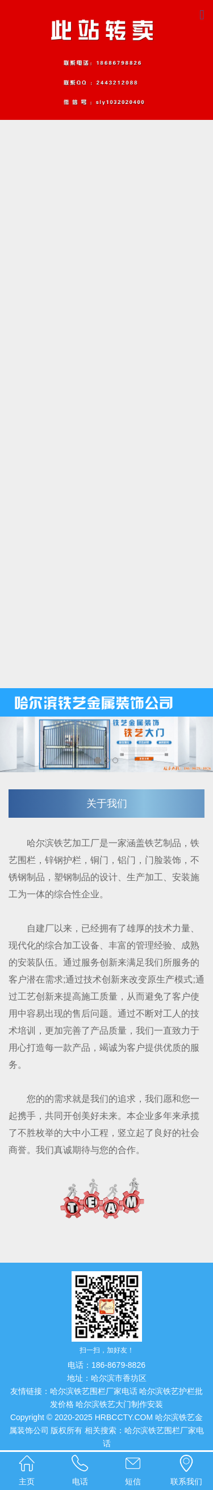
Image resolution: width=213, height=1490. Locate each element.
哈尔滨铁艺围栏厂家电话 (93, 1391)
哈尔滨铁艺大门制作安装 (119, 1404)
